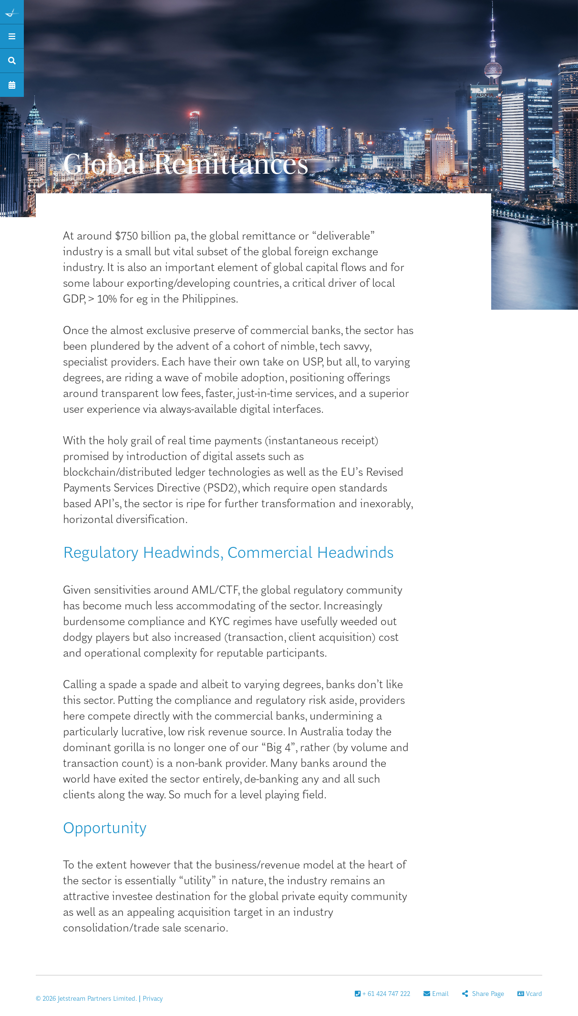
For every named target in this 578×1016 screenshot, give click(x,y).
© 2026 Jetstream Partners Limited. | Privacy (99, 998)
